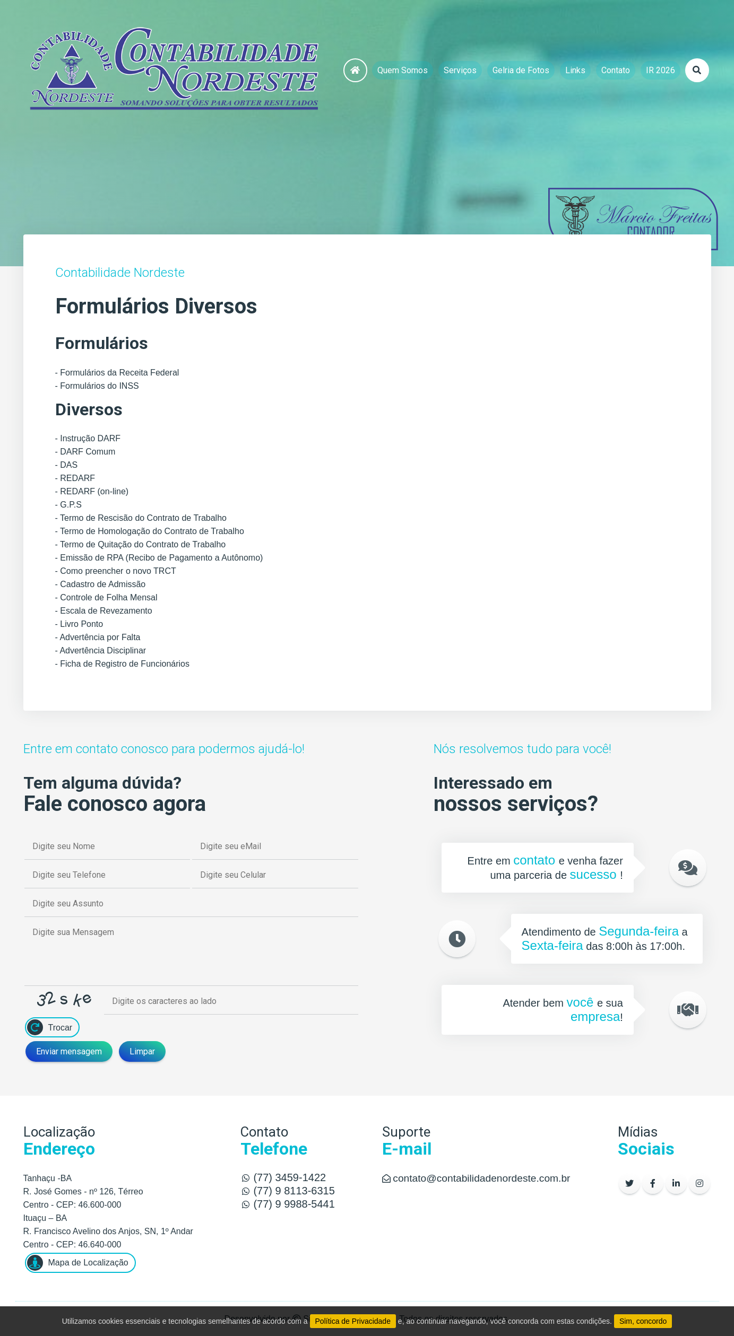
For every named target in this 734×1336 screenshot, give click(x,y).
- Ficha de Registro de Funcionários (122, 663)
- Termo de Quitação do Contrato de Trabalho (140, 544)
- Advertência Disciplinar (100, 650)
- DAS (66, 464)
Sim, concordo (643, 1321)
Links (575, 70)
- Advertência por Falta (98, 637)
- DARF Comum (85, 451)
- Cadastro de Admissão (100, 584)
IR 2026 (660, 70)
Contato (615, 70)
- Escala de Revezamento (103, 610)
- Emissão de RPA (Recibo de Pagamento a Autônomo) (159, 557)
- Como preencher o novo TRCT (115, 570)
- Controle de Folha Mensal (106, 597)
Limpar (142, 1051)
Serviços (460, 70)
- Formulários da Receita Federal (117, 372)
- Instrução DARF (88, 438)
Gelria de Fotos (521, 70)
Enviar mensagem (69, 1051)
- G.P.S (68, 504)
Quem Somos (402, 70)
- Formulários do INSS (97, 385)
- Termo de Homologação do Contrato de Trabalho (149, 531)
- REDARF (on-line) (92, 491)
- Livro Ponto (79, 623)
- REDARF (75, 478)
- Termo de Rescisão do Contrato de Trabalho (141, 517)
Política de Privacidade (353, 1321)
